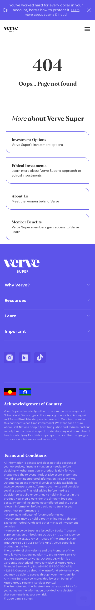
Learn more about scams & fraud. (52, 12)
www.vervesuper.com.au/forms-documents (32, 486)
